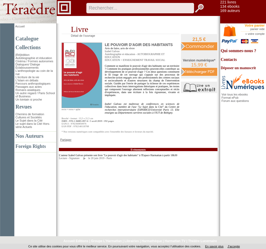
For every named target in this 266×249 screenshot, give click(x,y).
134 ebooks (229, 6)
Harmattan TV (175, 241)
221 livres (228, 2)
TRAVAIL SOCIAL (154, 60)
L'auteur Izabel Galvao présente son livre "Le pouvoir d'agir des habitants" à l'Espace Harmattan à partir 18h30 (118, 155)
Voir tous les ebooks (234, 94)
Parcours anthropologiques (32, 83)
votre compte (256, 33)
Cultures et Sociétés (28, 117)
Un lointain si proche (28, 99)
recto (64, 109)
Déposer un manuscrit (238, 68)
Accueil (20, 26)
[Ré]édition (22, 54)
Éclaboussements (27, 67)
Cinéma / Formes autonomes (34, 61)
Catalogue (27, 39)
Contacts (229, 59)
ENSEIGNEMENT (133, 60)
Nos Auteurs (29, 136)
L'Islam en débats (26, 80)
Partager (65, 139)
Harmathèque (152, 241)
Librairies (131, 241)
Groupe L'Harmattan (106, 241)
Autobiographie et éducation (33, 58)
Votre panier (255, 25)
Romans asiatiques (28, 90)
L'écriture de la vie (27, 77)
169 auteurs (230, 11)
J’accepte (234, 246)
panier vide (257, 29)
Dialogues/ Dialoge (27, 64)
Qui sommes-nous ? (238, 50)
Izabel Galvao (112, 51)
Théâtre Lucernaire (202, 241)
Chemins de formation (29, 114)
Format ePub (230, 97)
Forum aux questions (235, 100)
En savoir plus (214, 246)
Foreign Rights (30, 146)
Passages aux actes (28, 86)
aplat (78, 109)
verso (71, 109)
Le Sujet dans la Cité (29, 120)
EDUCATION (112, 60)
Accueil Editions (75, 241)
